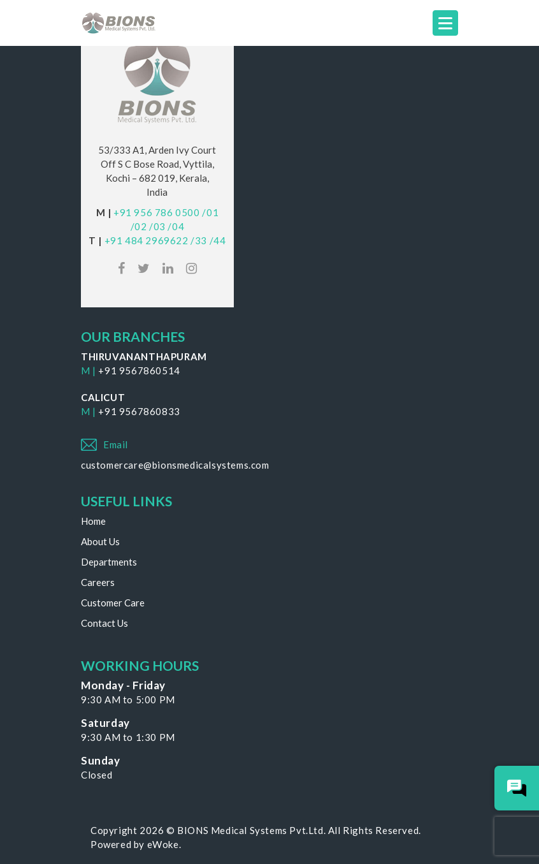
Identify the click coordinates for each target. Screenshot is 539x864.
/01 (210, 212)
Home (93, 521)
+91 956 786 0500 (156, 212)
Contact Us (104, 623)
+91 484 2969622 (146, 240)
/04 (176, 226)
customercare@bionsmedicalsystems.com (175, 465)
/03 (157, 226)
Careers (98, 582)
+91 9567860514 (139, 370)
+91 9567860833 (139, 411)
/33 (198, 240)
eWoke (163, 844)
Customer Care (113, 602)
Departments (109, 561)
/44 (218, 240)
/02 (139, 226)
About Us (100, 541)
